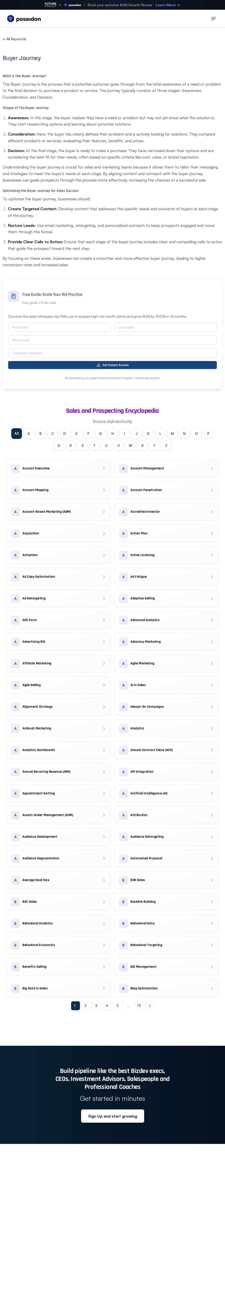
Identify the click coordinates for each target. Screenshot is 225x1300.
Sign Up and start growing (112, 1117)
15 (139, 1006)
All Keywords (14, 39)
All (13, 434)
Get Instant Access (112, 365)
